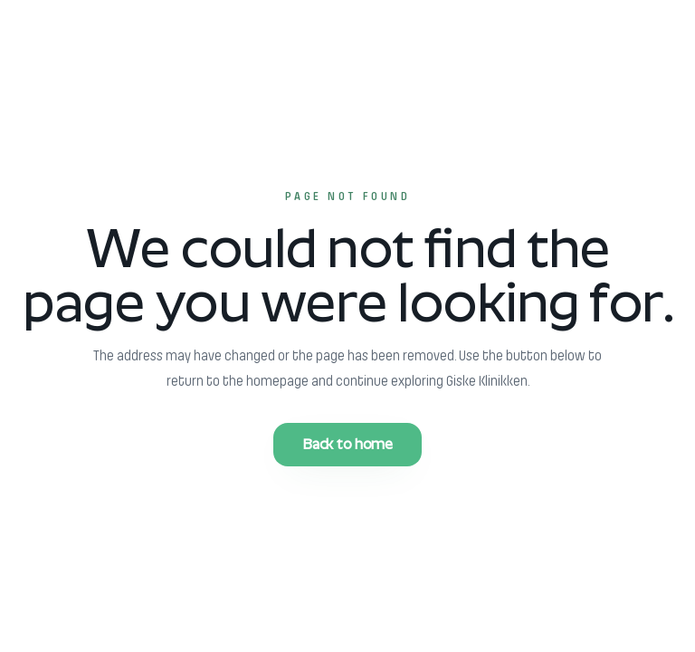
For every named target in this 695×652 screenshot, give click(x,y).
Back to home (347, 444)
